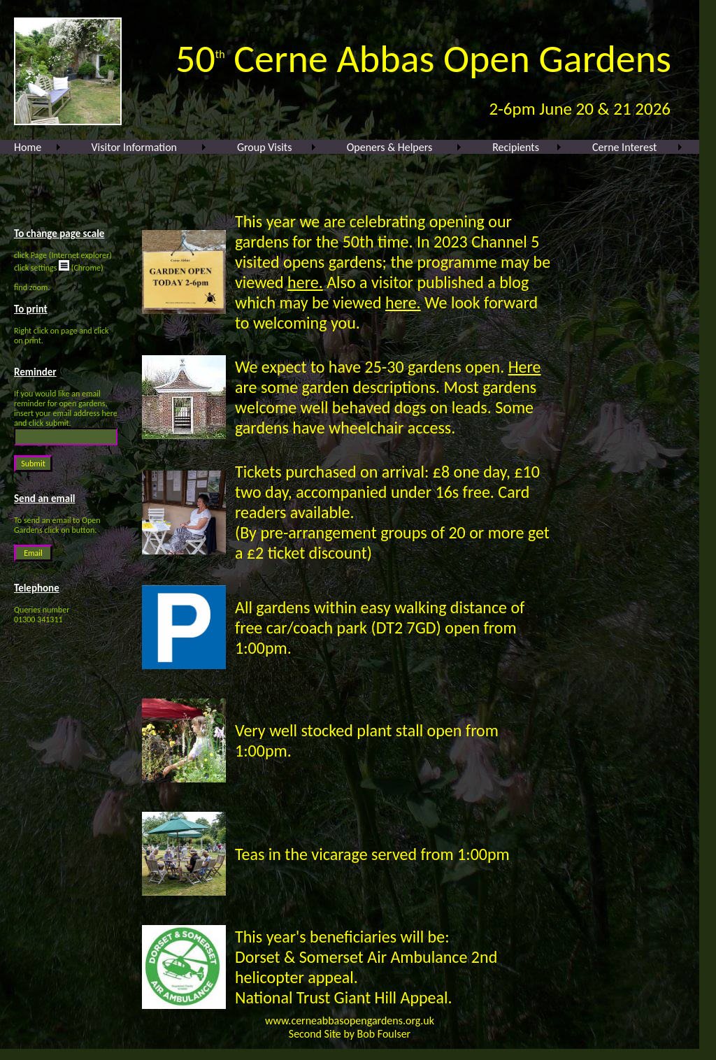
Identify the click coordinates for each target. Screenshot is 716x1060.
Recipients (515, 147)
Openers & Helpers (390, 147)
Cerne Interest (624, 147)
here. (305, 282)
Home (27, 147)
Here (524, 367)
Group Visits (264, 147)
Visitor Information (134, 147)
